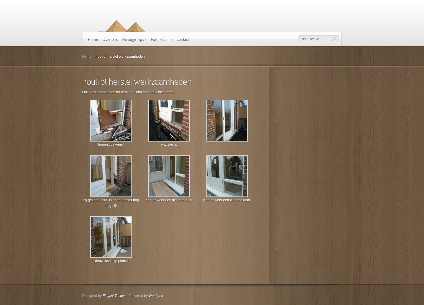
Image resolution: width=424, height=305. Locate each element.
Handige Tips (134, 39)
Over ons (110, 39)
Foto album (161, 39)
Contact (183, 39)
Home (93, 39)
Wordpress (156, 296)
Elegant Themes (114, 296)
